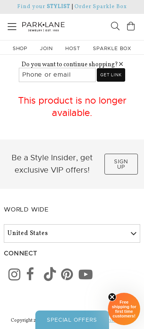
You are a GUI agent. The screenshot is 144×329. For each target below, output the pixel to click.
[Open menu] (12, 25)
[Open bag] (131, 27)
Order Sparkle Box (100, 6)
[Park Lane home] (36, 26)
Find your (43, 6)
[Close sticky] (112, 297)
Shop (20, 48)
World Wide (26, 209)
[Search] (115, 27)
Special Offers (72, 319)
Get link (110, 74)
